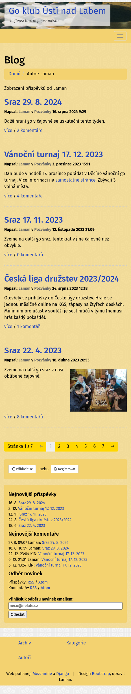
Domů (14, 73)
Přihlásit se (22, 469)
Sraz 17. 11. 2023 (33, 220)
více (8, 130)
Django (62, 673)
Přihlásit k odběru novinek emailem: (65, 603)
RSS (31, 582)
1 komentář (28, 326)
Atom (43, 582)
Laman (24, 111)
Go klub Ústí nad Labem (57, 10)
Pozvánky (42, 111)
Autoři (24, 657)
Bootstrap (101, 673)
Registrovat (64, 469)
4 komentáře (30, 196)
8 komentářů (30, 417)
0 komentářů (30, 254)
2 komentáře (29, 130)
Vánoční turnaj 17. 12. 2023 (53, 154)
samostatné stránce (75, 180)
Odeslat (18, 614)
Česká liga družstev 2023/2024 (61, 279)
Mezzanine (42, 673)
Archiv (24, 643)
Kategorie (76, 643)
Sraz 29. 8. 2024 (33, 102)
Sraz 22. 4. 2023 (33, 350)
